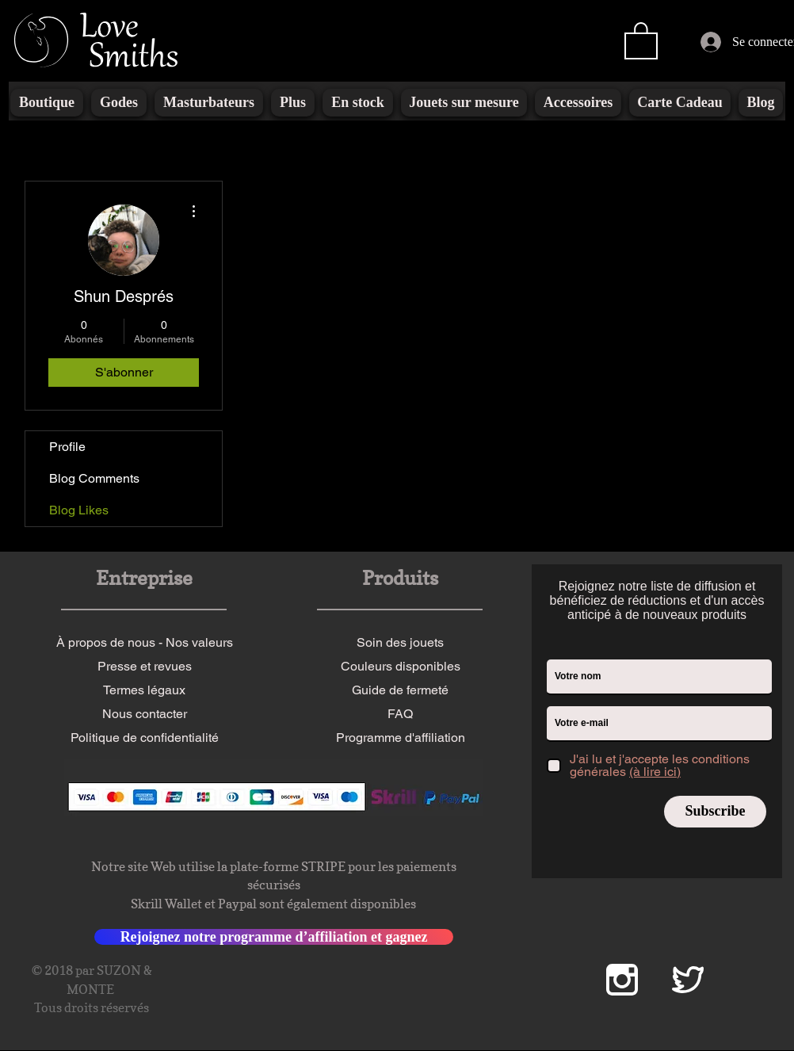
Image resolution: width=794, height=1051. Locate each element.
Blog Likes (79, 510)
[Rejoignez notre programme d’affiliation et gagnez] (273, 937)
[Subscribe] (715, 811)
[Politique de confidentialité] (144, 738)
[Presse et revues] (144, 666)
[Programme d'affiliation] (400, 738)
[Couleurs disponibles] (400, 666)
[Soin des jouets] (400, 643)
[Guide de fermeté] (400, 690)
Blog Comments (94, 478)
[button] (641, 39)
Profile (67, 446)
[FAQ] (400, 714)
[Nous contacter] (144, 714)
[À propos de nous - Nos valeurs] (144, 643)
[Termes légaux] (144, 690)
